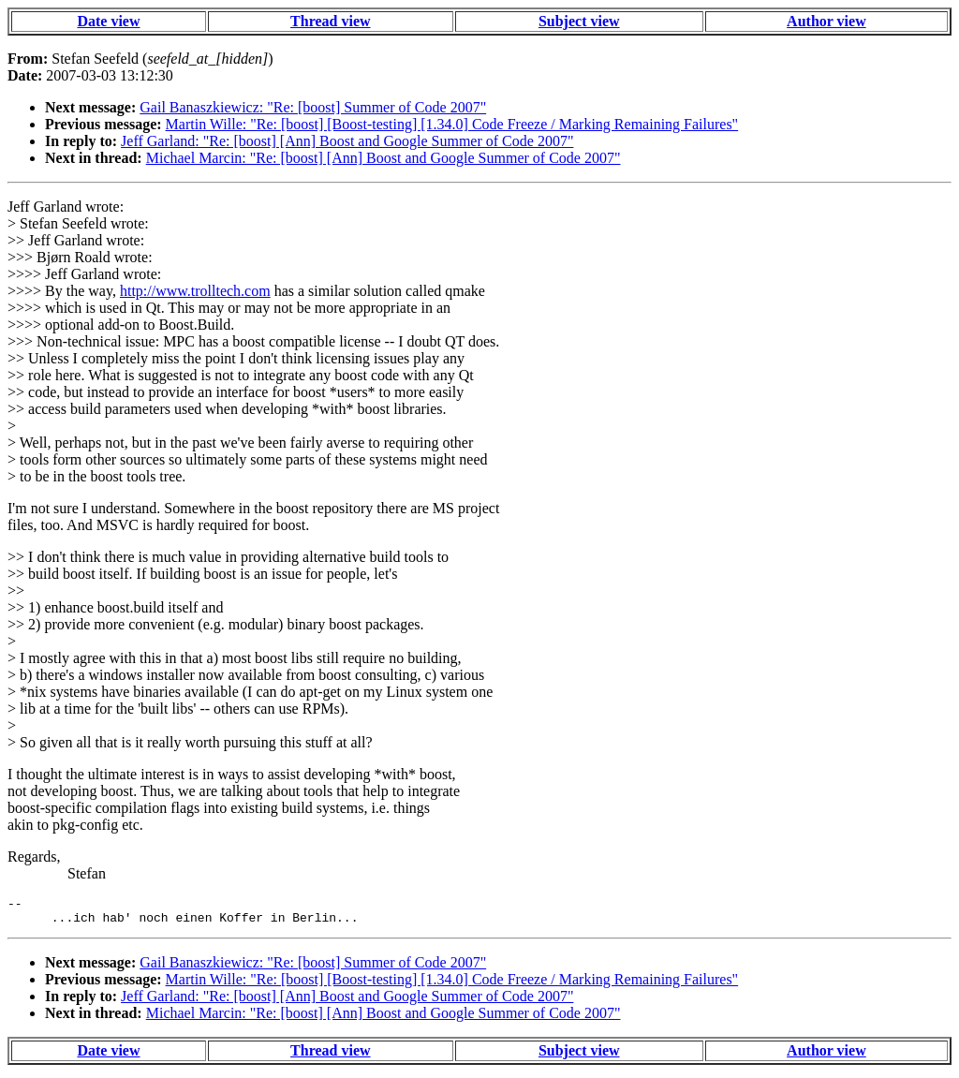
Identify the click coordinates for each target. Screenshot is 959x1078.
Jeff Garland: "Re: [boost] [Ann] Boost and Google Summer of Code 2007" (347, 141)
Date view (108, 21)
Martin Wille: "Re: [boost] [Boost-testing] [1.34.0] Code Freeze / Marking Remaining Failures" (452, 124)
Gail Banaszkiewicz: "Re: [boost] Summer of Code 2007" (313, 107)
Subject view (579, 21)
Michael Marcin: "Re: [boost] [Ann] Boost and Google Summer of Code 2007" (383, 158)
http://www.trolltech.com (195, 291)
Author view (826, 21)
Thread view (330, 21)
